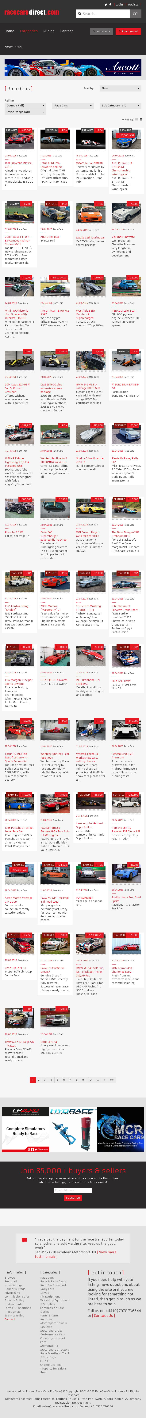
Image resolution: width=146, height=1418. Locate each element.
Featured (11, 1281)
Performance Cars (52, 1334)
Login (119, 4)
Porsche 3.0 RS (14, 532)
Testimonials (13, 1304)
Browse (10, 1277)
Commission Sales (17, 1296)
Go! (135, 14)
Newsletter (14, 47)
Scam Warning (14, 1315)
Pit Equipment (50, 1296)
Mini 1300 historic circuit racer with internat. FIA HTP (16, 314)
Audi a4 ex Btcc (49, 236)
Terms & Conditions (18, 1308)
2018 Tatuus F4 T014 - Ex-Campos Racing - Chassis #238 (18, 240)
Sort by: (89, 88)
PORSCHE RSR (84, 897)
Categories (29, 31)
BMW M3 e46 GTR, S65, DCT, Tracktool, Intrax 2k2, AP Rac (90, 972)
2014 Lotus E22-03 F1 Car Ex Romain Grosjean (17, 388)
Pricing (49, 31)
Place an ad (128, 31)
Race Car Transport (53, 1285)
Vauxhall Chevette (123, 237)
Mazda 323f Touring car (90, 237)
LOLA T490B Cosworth (53, 680)
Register (134, 4)
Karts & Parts (49, 1315)
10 (90, 1079)
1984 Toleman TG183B (89, 163)
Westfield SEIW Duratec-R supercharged (85, 314)
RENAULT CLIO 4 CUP (124, 310)
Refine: (9, 100)
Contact (66, 31)
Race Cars (47, 1277)
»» (112, 1079)
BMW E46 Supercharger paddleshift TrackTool (53, 536)
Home (9, 31)
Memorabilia (49, 1346)
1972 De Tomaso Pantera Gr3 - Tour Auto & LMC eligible (55, 831)
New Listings (13, 1285)
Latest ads (101, 31)
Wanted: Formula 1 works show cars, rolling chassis (87, 757)
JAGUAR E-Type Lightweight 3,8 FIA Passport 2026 (17, 462)
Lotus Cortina (48, 1042)
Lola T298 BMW (121, 681)
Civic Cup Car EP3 (15, 968)
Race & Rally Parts (53, 1281)
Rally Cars (47, 1289)
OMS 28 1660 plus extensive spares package (51, 388)
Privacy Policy (14, 1300)
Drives (44, 1292)
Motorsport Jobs (51, 1330)
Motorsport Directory (54, 1349)
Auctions (46, 1319)
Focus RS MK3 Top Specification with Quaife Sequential (16, 757)
